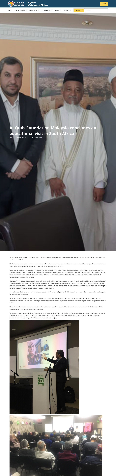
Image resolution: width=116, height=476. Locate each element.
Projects (77, 10)
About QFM (33, 10)
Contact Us (67, 10)
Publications (46, 10)
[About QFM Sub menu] (38, 10)
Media (57, 10)
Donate (104, 4)
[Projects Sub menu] (82, 10)
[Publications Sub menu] (51, 10)
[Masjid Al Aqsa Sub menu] (26, 10)
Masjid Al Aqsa (20, 10)
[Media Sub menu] (60, 10)
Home (10, 10)
